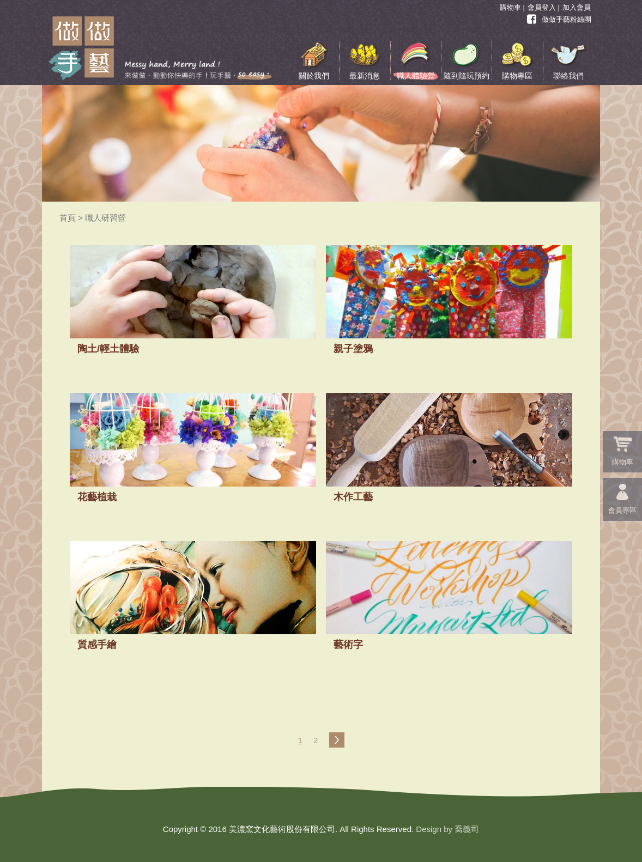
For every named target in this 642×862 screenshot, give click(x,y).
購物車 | (512, 7)
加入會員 (576, 7)
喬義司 (467, 829)
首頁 (67, 217)
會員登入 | (544, 7)
